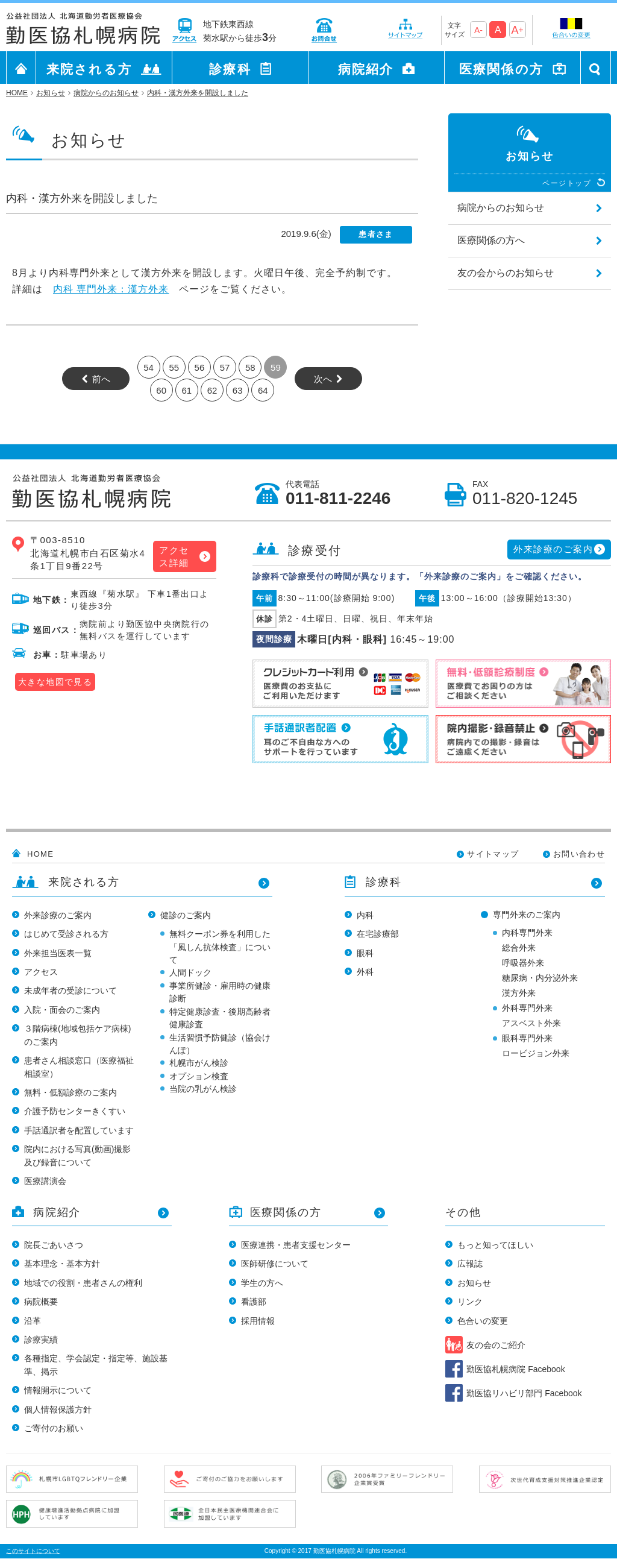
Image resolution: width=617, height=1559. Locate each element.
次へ (323, 379)
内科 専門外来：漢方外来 (111, 289)
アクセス (41, 972)
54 (148, 367)
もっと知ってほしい (495, 1245)
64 (263, 390)
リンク (470, 1301)
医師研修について (274, 1263)
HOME (40, 853)
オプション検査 (198, 1076)
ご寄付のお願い (53, 1428)
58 (250, 367)
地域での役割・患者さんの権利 (83, 1283)
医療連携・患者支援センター (296, 1245)
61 (186, 390)
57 (225, 367)
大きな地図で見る (55, 682)
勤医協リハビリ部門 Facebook (523, 1393)
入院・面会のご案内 (62, 1010)
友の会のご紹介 (495, 1345)
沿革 (32, 1321)
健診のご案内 (185, 915)
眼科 (365, 953)
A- (478, 30)
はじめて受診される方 (66, 934)
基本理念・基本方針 (62, 1263)
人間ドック (190, 972)
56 (200, 367)
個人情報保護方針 (58, 1409)
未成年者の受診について (70, 990)
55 (174, 367)
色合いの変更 (482, 1321)
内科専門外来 (527, 932)
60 (161, 390)
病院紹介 (365, 69)
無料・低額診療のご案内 (70, 1092)
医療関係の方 (501, 69)
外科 (365, 972)
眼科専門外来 (527, 1038)
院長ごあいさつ (53, 1245)
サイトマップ (493, 853)
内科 (365, 915)
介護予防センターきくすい (74, 1111)
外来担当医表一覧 (58, 953)
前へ (101, 379)
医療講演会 (45, 1181)
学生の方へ (262, 1283)
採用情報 (258, 1321)
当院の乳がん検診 (203, 1089)
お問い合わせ (579, 853)
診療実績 (41, 1339)
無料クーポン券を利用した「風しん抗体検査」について (220, 947)
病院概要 (41, 1301)
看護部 (253, 1301)
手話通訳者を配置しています (79, 1130)
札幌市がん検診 (198, 1063)
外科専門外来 (527, 1008)
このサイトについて (33, 1551)
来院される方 (89, 69)
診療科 (230, 69)
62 (212, 390)
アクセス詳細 (174, 556)
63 (238, 390)
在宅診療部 (378, 934)
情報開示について (58, 1390)
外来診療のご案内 (553, 549)
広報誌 (470, 1263)
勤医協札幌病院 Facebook (515, 1369)
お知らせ (474, 1283)
